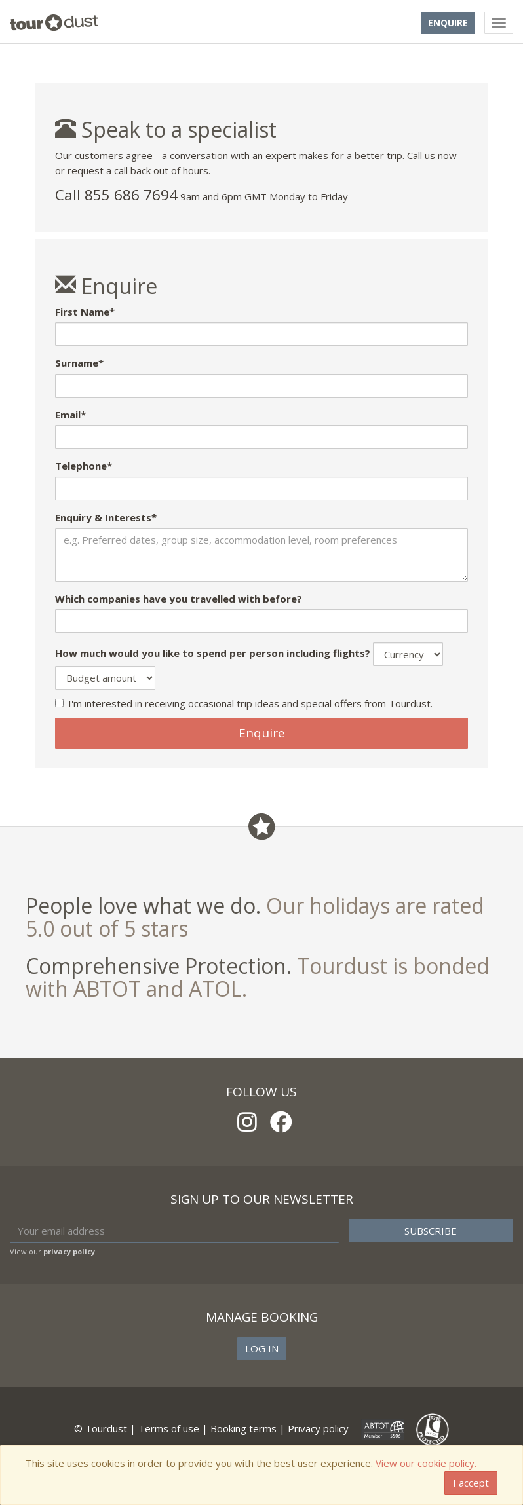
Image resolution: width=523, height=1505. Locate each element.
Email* (70, 414)
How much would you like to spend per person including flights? (212, 653)
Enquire (448, 22)
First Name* (85, 311)
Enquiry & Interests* (106, 517)
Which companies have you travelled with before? (178, 598)
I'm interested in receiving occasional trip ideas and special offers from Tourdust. (244, 703)
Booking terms (243, 1428)
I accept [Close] (471, 1482)
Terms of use (168, 1428)
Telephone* (83, 465)
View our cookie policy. (426, 1463)
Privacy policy (318, 1428)
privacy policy (69, 1251)
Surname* (79, 362)
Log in (262, 1348)
